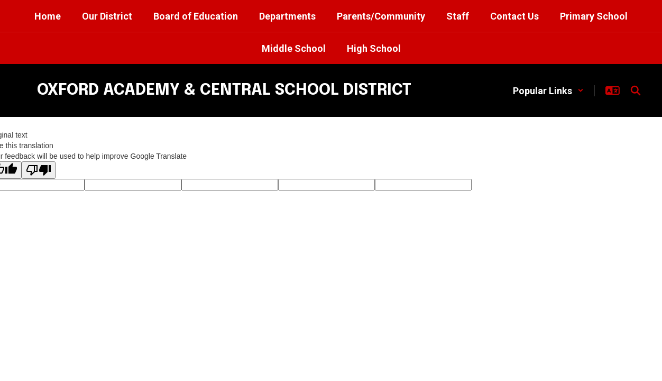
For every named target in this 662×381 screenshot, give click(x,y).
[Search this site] (635, 90)
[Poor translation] (39, 170)
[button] (548, 90)
